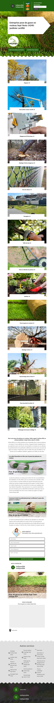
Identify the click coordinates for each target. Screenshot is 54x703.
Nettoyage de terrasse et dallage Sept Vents (27, 663)
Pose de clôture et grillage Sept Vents (27, 652)
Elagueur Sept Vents (27, 657)
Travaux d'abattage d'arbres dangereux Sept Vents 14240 (41, 672)
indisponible (19, 5)
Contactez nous (32, 50)
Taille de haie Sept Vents (13, 670)
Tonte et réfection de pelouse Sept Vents (13, 664)
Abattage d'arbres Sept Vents (13, 652)
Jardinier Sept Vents (13, 658)
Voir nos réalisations (16, 50)
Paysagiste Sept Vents (14, 675)
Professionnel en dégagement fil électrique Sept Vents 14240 (41, 663)
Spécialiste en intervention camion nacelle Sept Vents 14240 (41, 655)
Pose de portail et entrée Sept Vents (28, 670)
